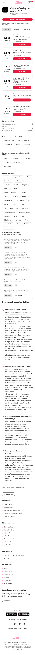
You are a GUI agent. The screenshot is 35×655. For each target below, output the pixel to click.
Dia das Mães (22, 403)
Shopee (29, 177)
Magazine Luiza (9, 141)
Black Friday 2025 (9, 558)
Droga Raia (14, 196)
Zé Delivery (27, 224)
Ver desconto (21, 44)
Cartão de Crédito (9, 539)
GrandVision (16, 162)
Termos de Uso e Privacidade (13, 513)
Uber (26, 220)
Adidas (16, 216)
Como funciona (8, 527)
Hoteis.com (25, 208)
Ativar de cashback (17, 19)
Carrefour (23, 193)
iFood (18, 224)
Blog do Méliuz (8, 507)
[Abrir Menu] (4, 2)
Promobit (6, 569)
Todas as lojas (10, 487)
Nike (29, 200)
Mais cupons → (8, 228)
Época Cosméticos (9, 212)
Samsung (23, 204)
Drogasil (24, 185)
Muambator (7, 581)
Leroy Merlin (20, 200)
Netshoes (7, 185)
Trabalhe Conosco (9, 516)
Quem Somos (8, 504)
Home (3, 487)
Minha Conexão (8, 575)
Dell (19, 141)
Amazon (26, 141)
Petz (5, 208)
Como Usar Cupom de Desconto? (14, 555)
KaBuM (16, 185)
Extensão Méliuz (9, 530)
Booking (24, 196)
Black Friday (20, 401)
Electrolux (7, 216)
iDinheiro (6, 578)
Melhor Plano (8, 572)
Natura (6, 204)
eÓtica (6, 158)
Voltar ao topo (8, 494)
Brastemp (27, 145)
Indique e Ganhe (9, 542)
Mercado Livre (8, 224)
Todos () (7, 29)
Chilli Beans (15, 158)
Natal (21, 405)
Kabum (18, 145)
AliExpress (19, 181)
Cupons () (16, 29)
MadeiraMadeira (24, 212)
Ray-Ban (6, 162)
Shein (5, 196)
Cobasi (14, 204)
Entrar (30, 2)
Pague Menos (8, 200)
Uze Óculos (7, 166)
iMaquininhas (8, 584)
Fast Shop (18, 220)
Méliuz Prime (8, 536)
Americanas (14, 208)
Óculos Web (27, 158)
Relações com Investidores (12, 510)
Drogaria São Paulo (10, 193)
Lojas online (7, 533)
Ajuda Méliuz (8, 545)
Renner (6, 189)
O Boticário (7, 220)
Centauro (15, 189)
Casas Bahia (8, 145)
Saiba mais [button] (7, 600)
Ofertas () (27, 29)
